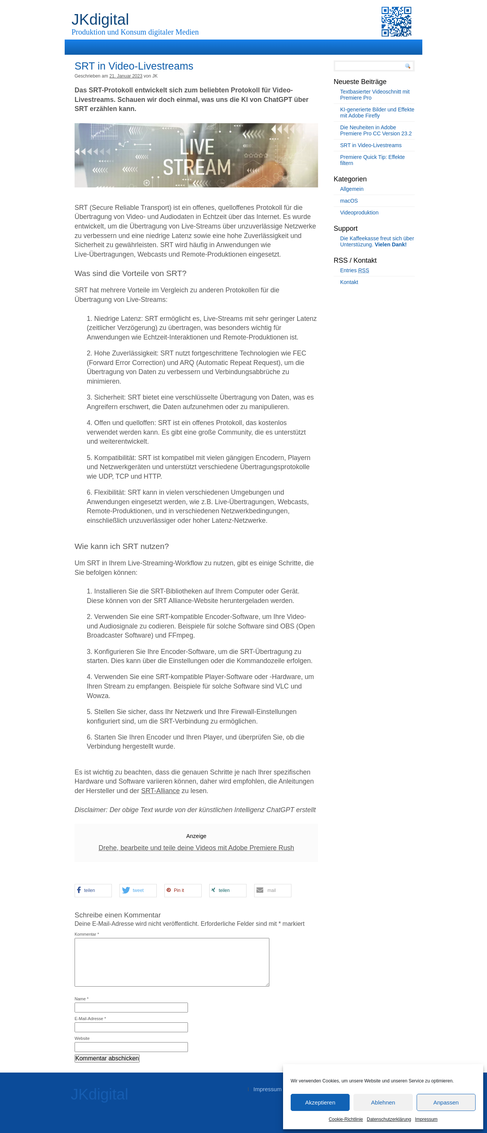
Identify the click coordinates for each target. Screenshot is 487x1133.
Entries (354, 270)
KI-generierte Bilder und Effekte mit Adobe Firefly (377, 112)
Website (82, 1038)
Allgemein (351, 189)
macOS (349, 201)
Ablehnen (383, 1102)
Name (82, 999)
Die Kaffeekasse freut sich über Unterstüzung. (377, 241)
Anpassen (446, 1102)
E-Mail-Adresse (90, 1018)
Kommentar (87, 934)
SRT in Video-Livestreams (371, 145)
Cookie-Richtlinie (346, 1119)
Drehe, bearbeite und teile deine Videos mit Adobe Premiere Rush (196, 848)
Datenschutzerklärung (389, 1119)
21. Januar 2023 (125, 76)
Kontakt (349, 282)
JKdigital (100, 19)
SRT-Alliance (160, 791)
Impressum (426, 1119)
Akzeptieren (320, 1102)
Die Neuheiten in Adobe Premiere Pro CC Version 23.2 (376, 130)
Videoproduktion (359, 212)
